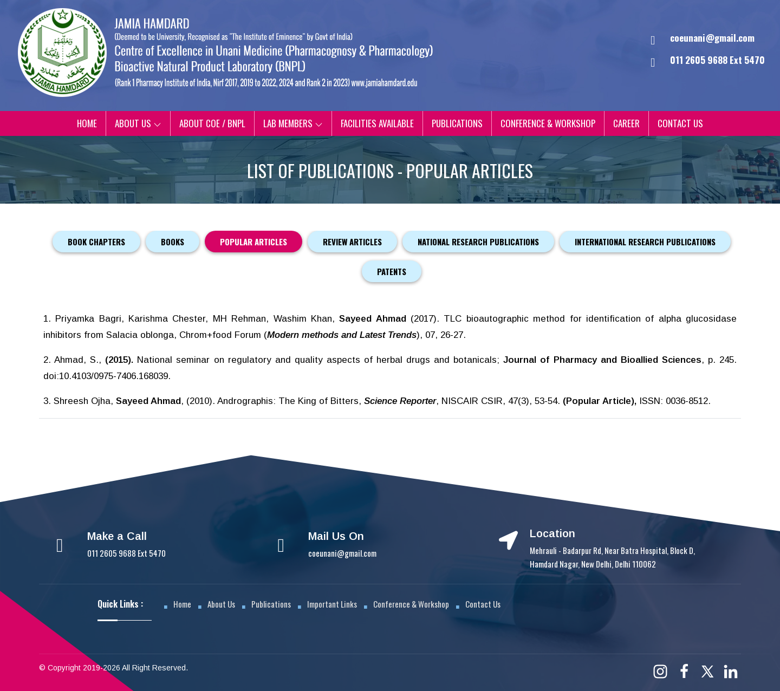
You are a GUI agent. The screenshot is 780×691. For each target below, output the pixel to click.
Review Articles (352, 241)
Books (172, 241)
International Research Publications (645, 241)
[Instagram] (660, 671)
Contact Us (680, 123)
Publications (457, 123)
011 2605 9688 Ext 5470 (126, 552)
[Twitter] (707, 670)
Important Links (332, 603)
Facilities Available (377, 123)
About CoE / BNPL (212, 123)
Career (626, 123)
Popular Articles (253, 241)
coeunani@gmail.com (712, 37)
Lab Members (293, 123)
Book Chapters (96, 241)
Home (87, 123)
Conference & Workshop (547, 123)
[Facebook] (684, 670)
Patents (391, 271)
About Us (138, 123)
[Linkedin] (730, 670)
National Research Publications (478, 241)
